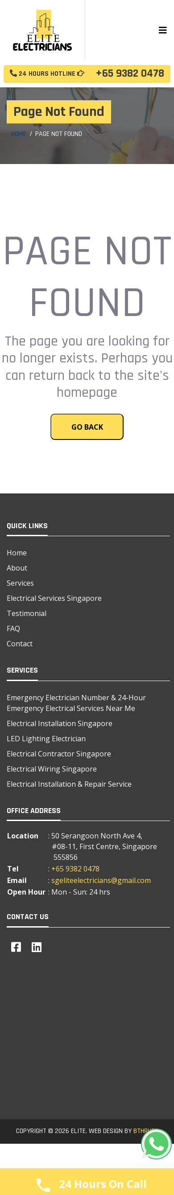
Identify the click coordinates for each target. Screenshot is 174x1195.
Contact (20, 644)
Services (20, 583)
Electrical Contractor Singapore (59, 754)
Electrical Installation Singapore (59, 723)
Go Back (87, 427)
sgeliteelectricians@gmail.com (101, 880)
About (17, 568)
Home (18, 134)
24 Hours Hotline (47, 73)
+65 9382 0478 (87, 74)
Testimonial (26, 613)
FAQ (13, 628)
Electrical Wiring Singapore (52, 769)
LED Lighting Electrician (46, 738)
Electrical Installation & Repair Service (69, 784)
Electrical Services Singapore (54, 598)
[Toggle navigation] (163, 30)
